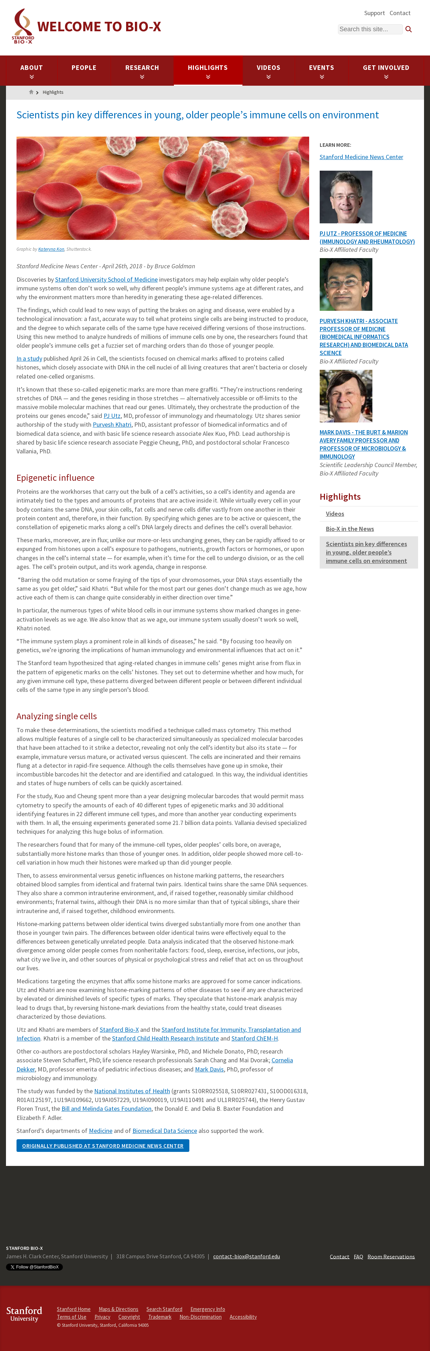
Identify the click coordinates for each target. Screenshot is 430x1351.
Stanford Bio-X (119, 1029)
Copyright (129, 1316)
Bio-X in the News (350, 529)
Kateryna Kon (51, 249)
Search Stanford (164, 1309)
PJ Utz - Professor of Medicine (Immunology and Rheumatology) (367, 237)
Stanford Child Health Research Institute (165, 1038)
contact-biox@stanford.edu (246, 1256)
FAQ (358, 1256)
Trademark (159, 1316)
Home (31, 92)
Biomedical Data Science (164, 1131)
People (84, 67)
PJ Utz (112, 416)
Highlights (208, 71)
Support (374, 13)
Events (321, 71)
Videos (269, 71)
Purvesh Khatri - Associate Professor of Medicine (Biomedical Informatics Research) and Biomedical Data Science (364, 337)
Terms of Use (71, 1316)
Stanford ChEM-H (255, 1038)
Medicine (100, 1131)
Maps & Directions (118, 1309)
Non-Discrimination (201, 1316)
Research (142, 71)
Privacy (102, 1316)
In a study (29, 358)
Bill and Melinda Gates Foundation (106, 1108)
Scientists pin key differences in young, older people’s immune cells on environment (366, 552)
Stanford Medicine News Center (361, 157)
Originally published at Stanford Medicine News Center (103, 1145)
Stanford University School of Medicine (106, 279)
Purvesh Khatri (112, 424)
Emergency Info (207, 1309)
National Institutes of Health (132, 1091)
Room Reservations (391, 1256)
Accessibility (243, 1316)
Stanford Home (74, 1309)
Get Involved (386, 71)
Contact (400, 13)
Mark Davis (209, 1069)
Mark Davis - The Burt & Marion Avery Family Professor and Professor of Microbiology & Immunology (364, 444)
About (31, 71)
